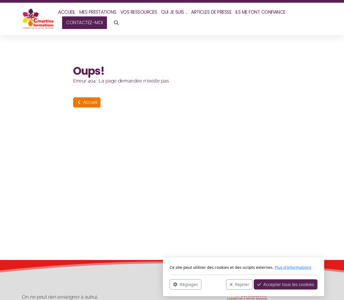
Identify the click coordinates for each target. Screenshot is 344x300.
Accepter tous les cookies (214, 284)
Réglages (114, 284)
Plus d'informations (221, 267)
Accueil (87, 102)
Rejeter (168, 284)
